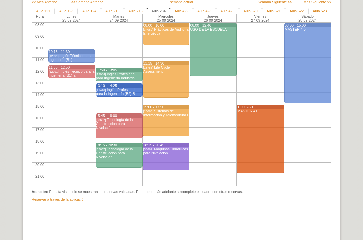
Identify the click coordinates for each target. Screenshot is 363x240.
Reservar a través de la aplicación (58, 199)
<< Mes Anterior (44, 2)
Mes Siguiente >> (317, 2)
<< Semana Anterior (87, 2)
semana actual (181, 2)
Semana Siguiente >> (275, 2)
